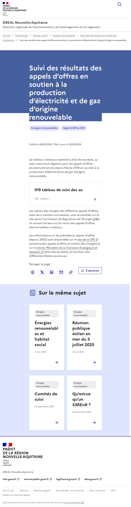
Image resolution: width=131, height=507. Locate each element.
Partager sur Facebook (32, 272)
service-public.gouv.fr (36, 479)
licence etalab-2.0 (72, 502)
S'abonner (90, 271)
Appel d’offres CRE (74, 128)
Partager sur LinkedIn (51, 272)
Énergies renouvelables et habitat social (46, 334)
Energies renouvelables (64, 35)
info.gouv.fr (9, 479)
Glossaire (23, 490)
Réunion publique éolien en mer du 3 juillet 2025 (83, 334)
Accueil (6, 35)
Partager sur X (42, 272)
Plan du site (8, 490)
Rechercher (119, 4)
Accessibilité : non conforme (70, 490)
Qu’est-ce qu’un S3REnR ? (81, 399)
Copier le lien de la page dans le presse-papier (70, 272)
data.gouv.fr (91, 479)
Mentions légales (42, 490)
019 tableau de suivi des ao (59, 190)
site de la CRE (86, 239)
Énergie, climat (40, 35)
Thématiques (21, 35)
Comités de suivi (46, 396)
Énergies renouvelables (44, 128)
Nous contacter (97, 490)
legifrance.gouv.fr (66, 479)
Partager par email (61, 272)
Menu (126, 4)
